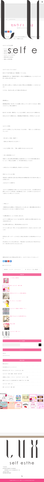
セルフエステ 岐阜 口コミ (15, 331)
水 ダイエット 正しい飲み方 (31, 269)
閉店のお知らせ (5, 363)
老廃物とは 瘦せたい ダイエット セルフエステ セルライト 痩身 (15, 377)
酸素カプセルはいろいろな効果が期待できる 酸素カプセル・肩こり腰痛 (16, 380)
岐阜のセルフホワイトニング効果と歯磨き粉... (18, 293)
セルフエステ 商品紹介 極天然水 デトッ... (18, 308)
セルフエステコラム (7, 265)
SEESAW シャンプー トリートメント (12, 269)
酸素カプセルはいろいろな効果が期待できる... (18, 316)
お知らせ (4, 353)
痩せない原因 (12, 323)
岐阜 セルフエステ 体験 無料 (16, 285)
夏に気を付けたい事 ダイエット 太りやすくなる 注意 (13, 370)
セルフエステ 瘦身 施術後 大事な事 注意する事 (12, 373)
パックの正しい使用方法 (14, 277)
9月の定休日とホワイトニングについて (10, 367)
